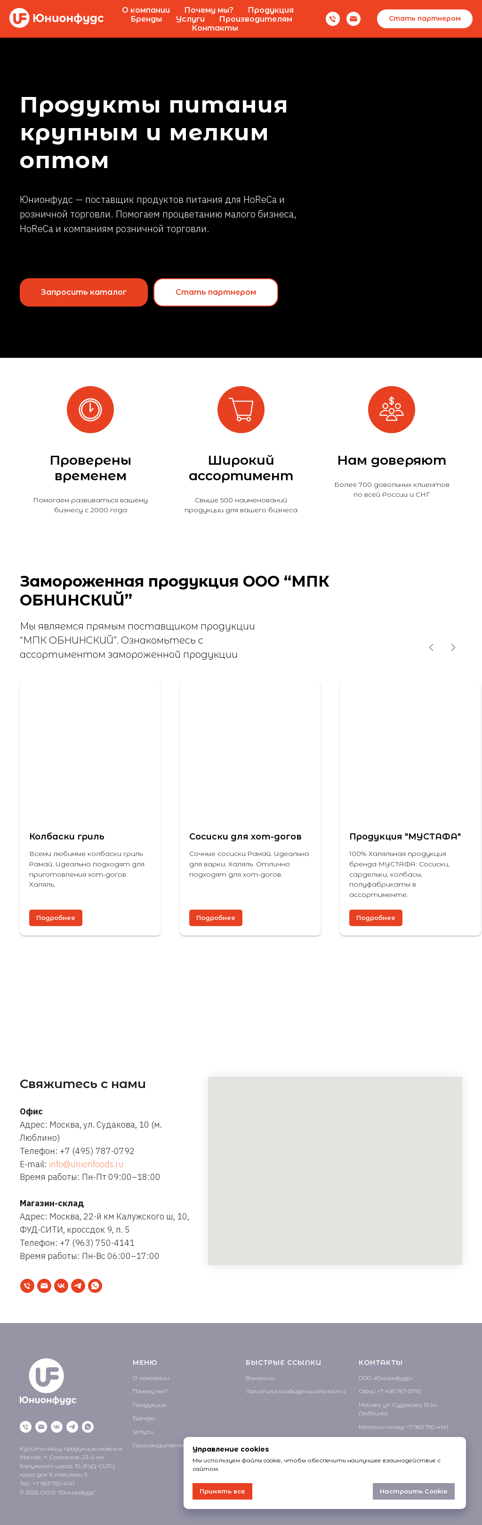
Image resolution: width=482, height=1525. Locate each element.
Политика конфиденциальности (295, 1391)
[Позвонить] (27, 1286)
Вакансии (260, 1377)
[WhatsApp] (95, 1286)
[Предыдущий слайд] (431, 647)
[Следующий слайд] (452, 647)
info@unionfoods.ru (86, 1164)
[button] (425, 18)
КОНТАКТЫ (381, 1362)
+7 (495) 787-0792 (97, 1151)
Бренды (146, 19)
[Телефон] (333, 19)
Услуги (190, 19)
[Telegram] (78, 1286)
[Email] (353, 19)
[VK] (61, 1286)
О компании (146, 10)
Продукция (271, 10)
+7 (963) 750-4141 (97, 1242)
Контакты (215, 28)
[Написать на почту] (44, 1286)
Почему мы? (208, 10)
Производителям (255, 19)
